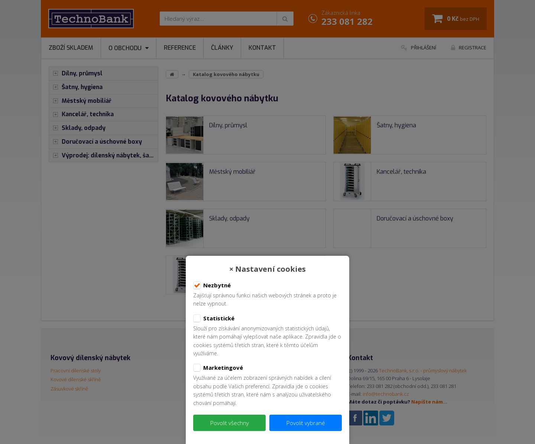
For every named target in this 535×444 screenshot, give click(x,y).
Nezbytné (212, 285)
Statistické (213, 318)
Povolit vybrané (305, 423)
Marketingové (218, 368)
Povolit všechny (229, 423)
